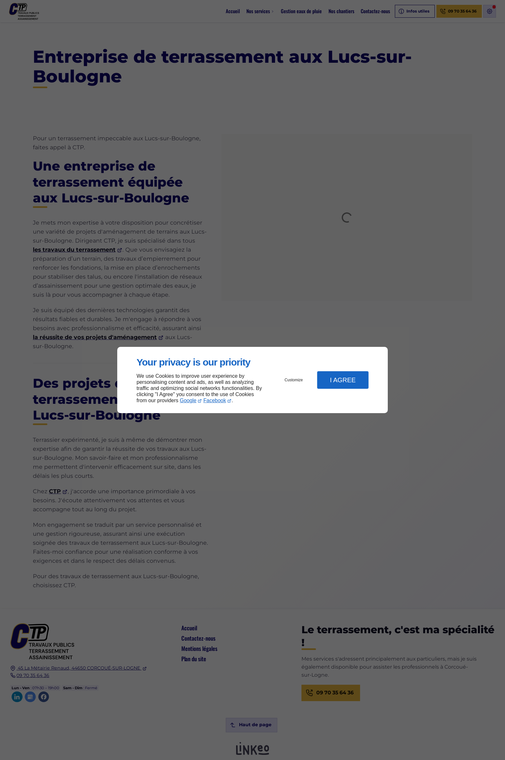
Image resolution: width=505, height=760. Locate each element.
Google (188, 400)
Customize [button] (294, 380)
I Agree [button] (343, 380)
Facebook (215, 400)
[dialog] (252, 380)
